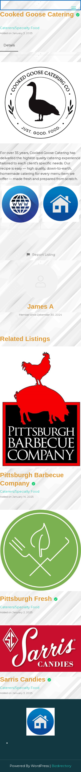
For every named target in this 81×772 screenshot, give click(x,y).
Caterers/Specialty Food (19, 28)
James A (40, 306)
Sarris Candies (22, 679)
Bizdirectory (61, 766)
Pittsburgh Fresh (26, 598)
